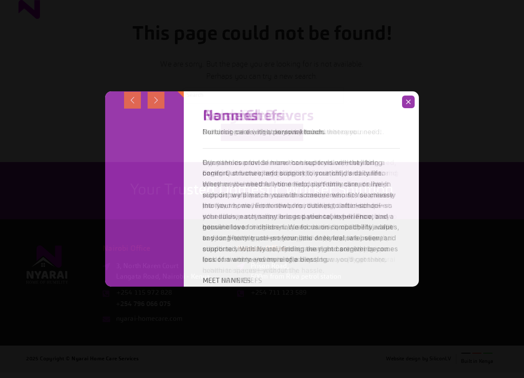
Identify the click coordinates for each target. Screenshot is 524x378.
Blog (450, 24)
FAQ (470, 24)
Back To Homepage (262, 138)
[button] (386, 24)
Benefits (386, 24)
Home (324, 24)
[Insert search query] (262, 95)
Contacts (497, 24)
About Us (422, 24)
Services (352, 24)
